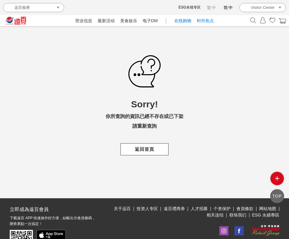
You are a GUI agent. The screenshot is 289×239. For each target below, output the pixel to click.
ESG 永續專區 (265, 215)
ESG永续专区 (190, 7)
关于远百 (122, 208)
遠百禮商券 (174, 208)
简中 (228, 7)
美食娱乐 (128, 20)
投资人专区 (147, 208)
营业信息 (83, 20)
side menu (277, 178)
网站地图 (267, 208)
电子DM (150, 20)
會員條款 (244, 208)
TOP (277, 196)
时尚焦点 (205, 20)
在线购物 (182, 20)
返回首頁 (144, 149)
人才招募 (199, 208)
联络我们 (237, 215)
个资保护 (222, 208)
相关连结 (215, 215)
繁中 (212, 7)
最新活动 (106, 20)
